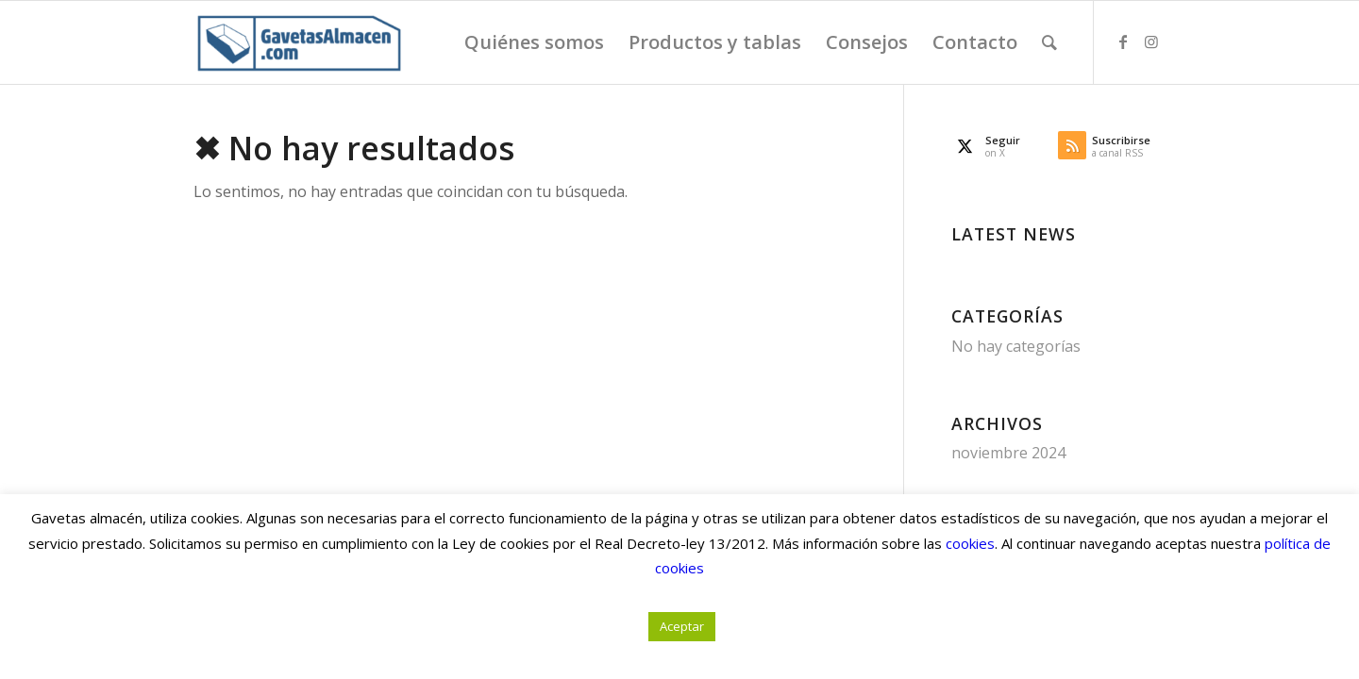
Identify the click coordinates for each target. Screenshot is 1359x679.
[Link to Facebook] (1123, 41)
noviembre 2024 (1008, 452)
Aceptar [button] (682, 626)
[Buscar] (1049, 42)
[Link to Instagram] (1151, 41)
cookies (970, 543)
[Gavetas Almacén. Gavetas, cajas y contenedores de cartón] (298, 42)
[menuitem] (534, 42)
